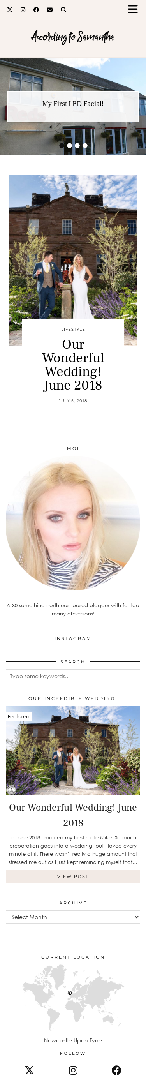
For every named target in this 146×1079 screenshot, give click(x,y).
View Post (73, 876)
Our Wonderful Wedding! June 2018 (73, 365)
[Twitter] (10, 9)
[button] (135, 10)
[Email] (50, 9)
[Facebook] (36, 9)
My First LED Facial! (73, 103)
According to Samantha (73, 37)
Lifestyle (73, 329)
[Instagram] (23, 9)
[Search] (64, 9)
